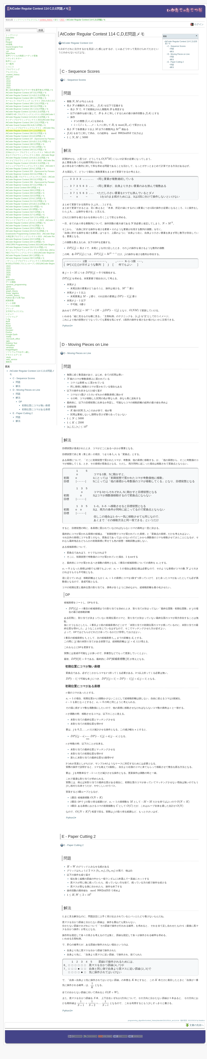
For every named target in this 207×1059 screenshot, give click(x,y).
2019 (8, 83)
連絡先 (9, 362)
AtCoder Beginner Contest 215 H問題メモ (24, 206)
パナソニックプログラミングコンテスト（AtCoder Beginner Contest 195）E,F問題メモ (45, 128)
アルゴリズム (32, 20)
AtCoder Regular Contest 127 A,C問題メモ (25, 225)
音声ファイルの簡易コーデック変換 (22, 56)
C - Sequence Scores (24, 378)
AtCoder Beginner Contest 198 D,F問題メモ (25, 144)
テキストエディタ (14, 355)
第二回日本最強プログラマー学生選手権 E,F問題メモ (29, 90)
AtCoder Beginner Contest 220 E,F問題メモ (25, 228)
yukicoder (10, 280)
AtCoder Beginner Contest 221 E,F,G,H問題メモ (27, 231)
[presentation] (75, 101)
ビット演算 (11, 303)
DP (20, 401)
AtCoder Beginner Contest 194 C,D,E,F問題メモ (27, 122)
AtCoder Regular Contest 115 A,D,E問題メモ (25, 136)
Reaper (9, 42)
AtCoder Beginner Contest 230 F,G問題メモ (25, 258)
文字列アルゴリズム (15, 311)
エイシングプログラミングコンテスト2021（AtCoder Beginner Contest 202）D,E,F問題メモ (47, 166)
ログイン (199, 24)
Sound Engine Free (14, 47)
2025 (8, 272)
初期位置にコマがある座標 (36, 409)
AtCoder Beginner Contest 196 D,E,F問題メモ (26, 133)
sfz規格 (9, 44)
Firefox (9, 332)
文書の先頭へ (196, 1025)
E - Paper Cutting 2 (23, 413)
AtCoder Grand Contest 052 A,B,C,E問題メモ (26, 125)
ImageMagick (12, 350)
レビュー (10, 314)
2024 (8, 270)
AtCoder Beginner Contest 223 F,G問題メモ (25, 239)
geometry (10, 289)
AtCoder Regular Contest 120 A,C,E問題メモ (25, 168)
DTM (8, 40)
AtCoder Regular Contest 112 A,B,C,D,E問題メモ (27, 112)
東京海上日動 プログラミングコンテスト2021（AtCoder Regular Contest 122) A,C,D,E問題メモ (48, 177)
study (8, 357)
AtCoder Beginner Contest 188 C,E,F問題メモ (26, 98)
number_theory (13, 295)
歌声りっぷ (11, 61)
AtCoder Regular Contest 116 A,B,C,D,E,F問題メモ (28, 141)
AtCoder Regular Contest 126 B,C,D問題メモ (26, 223)
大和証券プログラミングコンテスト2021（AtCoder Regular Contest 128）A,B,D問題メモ (45, 236)
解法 (18, 386)
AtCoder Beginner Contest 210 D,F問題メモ (25, 196)
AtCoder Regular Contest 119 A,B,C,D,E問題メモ (27, 163)
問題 (18, 382)
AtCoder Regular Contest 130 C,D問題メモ (25, 255)
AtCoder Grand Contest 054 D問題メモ (23, 187)
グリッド (10, 308)
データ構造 (11, 282)
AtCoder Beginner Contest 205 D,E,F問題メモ (26, 179)
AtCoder (9, 77)
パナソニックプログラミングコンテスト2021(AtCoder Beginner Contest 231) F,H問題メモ (46, 261)
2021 (62, 20)
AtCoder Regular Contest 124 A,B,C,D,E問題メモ (27, 204)
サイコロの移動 (13, 306)
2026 (8, 275)
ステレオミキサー (14, 58)
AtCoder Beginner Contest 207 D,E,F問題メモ (26, 185)
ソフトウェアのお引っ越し (18, 352)
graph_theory (12, 291)
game (8, 287)
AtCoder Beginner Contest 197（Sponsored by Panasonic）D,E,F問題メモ (39, 139)
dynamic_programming (16, 284)
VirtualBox (10, 345)
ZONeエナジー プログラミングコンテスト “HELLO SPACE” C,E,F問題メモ (39, 152)
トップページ (19, 20)
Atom (8, 323)
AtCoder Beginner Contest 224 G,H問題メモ (25, 242)
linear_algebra (12, 293)
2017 (8, 79)
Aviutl (8, 326)
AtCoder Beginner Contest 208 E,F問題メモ (25, 190)
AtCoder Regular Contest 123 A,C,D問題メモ (26, 198)
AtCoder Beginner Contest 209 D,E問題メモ (25, 193)
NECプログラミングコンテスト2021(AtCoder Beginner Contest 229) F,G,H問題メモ (43, 253)
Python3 (67, 325)
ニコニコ (10, 66)
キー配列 (10, 64)
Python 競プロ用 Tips (15, 298)
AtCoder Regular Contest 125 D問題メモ (24, 209)
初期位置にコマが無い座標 (36, 405)
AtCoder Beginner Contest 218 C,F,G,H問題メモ (27, 217)
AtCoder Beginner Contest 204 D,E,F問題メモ (26, 174)
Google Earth (12, 334)
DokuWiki (10, 38)
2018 (8, 81)
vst (7, 51)
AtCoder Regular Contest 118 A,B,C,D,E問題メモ (27, 158)
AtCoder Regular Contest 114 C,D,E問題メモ (39, 8)
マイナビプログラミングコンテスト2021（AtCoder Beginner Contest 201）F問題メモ (44, 160)
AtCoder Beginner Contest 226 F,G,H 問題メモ (26, 247)
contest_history (46, 20)
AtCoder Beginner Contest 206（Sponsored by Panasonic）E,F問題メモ (38, 182)
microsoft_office (13, 339)
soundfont (10, 49)
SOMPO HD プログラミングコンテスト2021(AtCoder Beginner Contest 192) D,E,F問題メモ (47, 114)
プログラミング (13, 69)
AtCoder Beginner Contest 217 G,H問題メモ (25, 215)
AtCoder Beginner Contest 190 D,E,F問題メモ (26, 106)
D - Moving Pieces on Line (26, 390)
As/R (8, 321)
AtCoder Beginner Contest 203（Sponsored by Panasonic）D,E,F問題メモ (39, 171)
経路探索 (10, 300)
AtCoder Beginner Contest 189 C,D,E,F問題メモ (27, 103)
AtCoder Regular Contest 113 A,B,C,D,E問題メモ (27, 117)
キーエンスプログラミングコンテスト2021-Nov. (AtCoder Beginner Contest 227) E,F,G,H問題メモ (49, 250)
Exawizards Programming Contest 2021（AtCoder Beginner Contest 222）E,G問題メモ (44, 234)
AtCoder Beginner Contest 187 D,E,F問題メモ (26, 93)
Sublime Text (11, 343)
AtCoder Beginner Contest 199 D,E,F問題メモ (26, 149)
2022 (8, 266)
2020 (8, 85)
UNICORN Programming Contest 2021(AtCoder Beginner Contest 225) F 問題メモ (42, 244)
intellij (8, 337)
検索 (41, 30)
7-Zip (8, 319)
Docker (9, 328)
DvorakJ (9, 330)
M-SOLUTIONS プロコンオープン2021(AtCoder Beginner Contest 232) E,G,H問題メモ (44, 263)
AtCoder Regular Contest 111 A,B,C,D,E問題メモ (27, 95)
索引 (56, 20)
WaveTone (10, 53)
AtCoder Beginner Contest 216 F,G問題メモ (25, 212)
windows (10, 347)
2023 (8, 268)
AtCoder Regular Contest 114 (77, 43)
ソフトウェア (12, 317)
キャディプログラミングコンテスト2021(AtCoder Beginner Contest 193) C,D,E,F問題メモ (46, 120)
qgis (8, 341)
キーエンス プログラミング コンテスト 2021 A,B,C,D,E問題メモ (34, 101)
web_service (11, 359)
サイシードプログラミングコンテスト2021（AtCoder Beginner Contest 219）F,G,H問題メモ (47, 220)
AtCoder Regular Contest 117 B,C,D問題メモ (26, 147)
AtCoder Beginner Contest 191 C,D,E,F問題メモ (27, 109)
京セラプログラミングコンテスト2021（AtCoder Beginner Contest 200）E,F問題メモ (44, 155)
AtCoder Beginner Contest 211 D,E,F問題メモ (26, 201)
